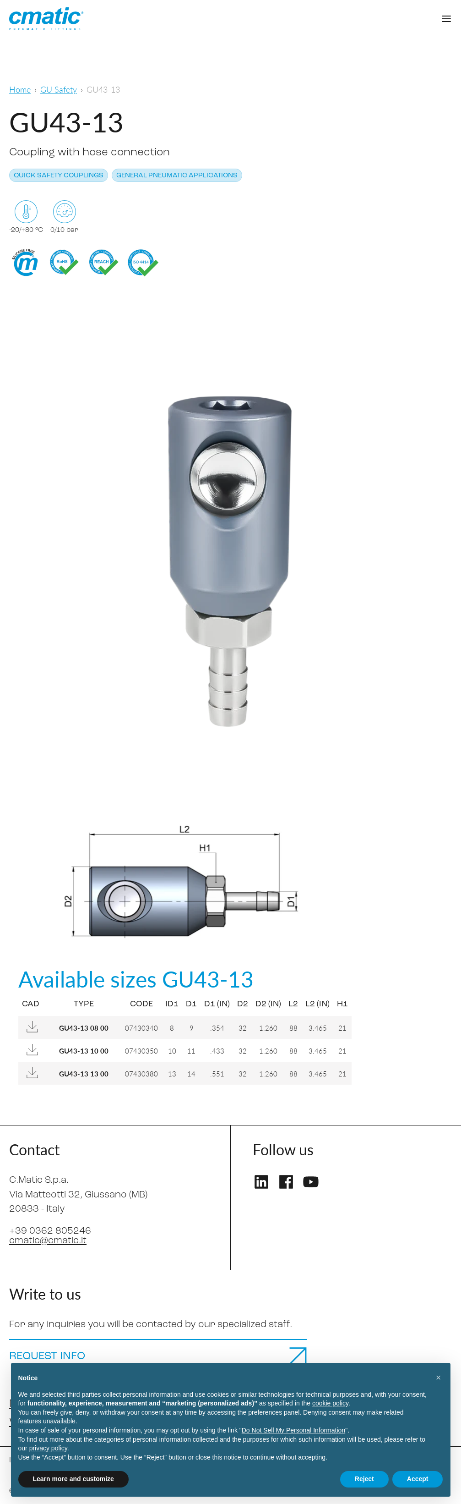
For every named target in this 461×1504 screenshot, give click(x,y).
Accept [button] (417, 1478)
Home (20, 89)
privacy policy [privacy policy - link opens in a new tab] (48, 1448)
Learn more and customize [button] (73, 1478)
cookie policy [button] (330, 1403)
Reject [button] (364, 1478)
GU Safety (58, 89)
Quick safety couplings (58, 175)
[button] (438, 1377)
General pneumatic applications (177, 175)
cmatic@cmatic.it (48, 1241)
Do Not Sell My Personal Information (293, 1430)
